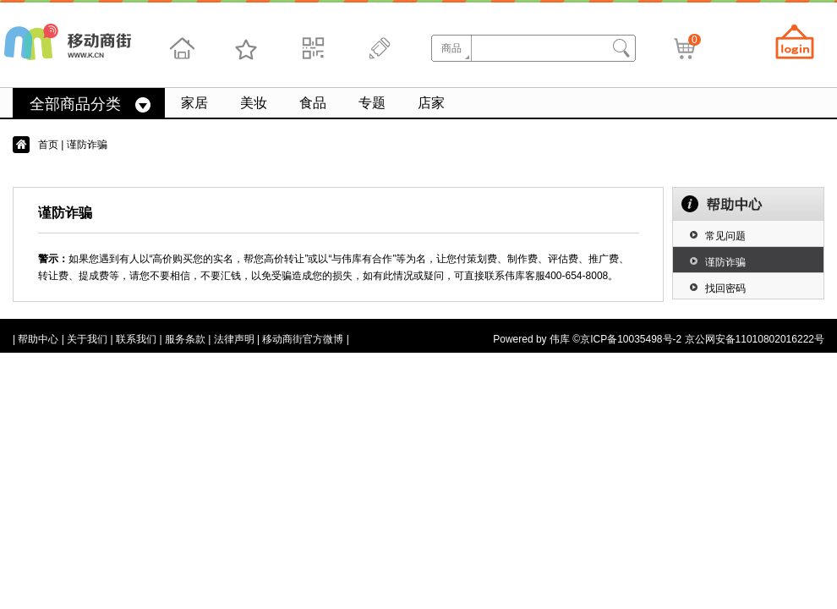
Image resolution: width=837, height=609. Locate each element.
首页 (48, 145)
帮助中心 (38, 339)
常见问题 (725, 236)
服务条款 (185, 339)
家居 (194, 103)
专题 (372, 103)
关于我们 (87, 339)
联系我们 (136, 339)
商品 (451, 48)
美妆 (253, 103)
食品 (312, 103)
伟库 (560, 339)
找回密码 (725, 288)
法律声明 (234, 339)
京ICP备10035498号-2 (630, 339)
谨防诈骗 (725, 262)
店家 (431, 103)
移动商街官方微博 (302, 339)
